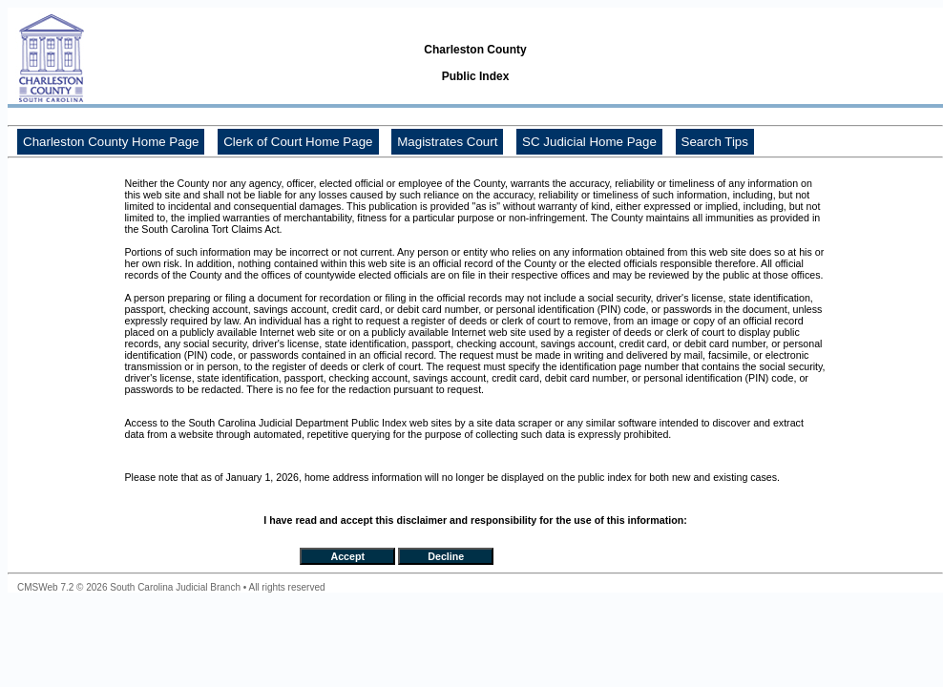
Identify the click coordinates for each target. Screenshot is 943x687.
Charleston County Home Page (111, 142)
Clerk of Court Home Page (297, 142)
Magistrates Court (447, 142)
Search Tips (714, 142)
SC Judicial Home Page (589, 142)
